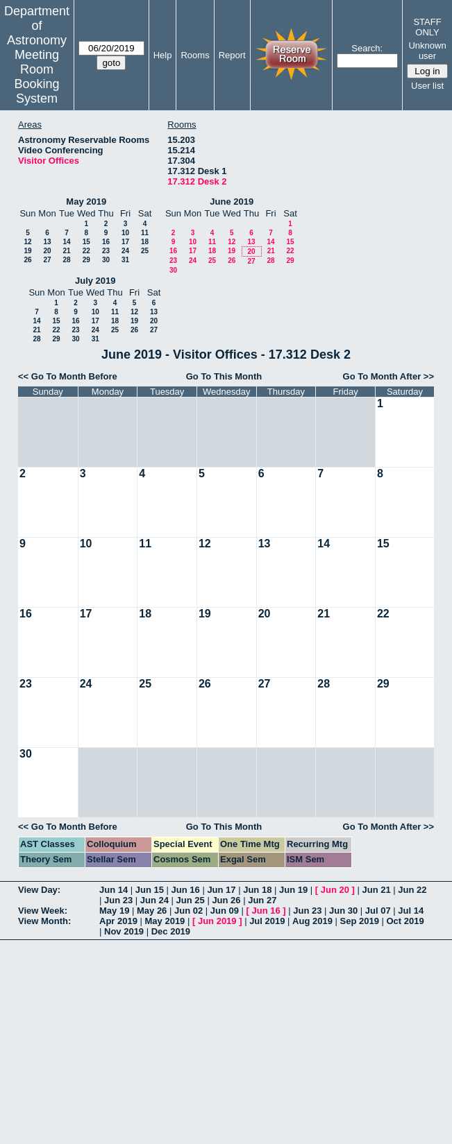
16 (106, 242)
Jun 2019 (217, 921)
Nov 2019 (124, 931)
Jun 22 (412, 890)
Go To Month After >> (388, 376)
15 (86, 242)
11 (145, 233)
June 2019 (231, 201)
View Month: (44, 921)
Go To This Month (224, 376)
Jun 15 (149, 890)
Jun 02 (188, 910)
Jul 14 (411, 910)
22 (86, 251)
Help (162, 55)
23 (106, 251)
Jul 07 (378, 910)
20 (47, 251)
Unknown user (427, 50)
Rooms (195, 55)
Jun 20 (335, 890)
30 (106, 260)
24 (125, 251)
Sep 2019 (359, 921)
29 (86, 260)
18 (145, 242)
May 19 (114, 910)
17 (125, 242)
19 (27, 251)
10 (125, 233)
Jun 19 (293, 890)
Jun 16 (185, 890)
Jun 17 (221, 890)
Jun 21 (376, 890)
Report (232, 55)
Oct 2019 (405, 921)
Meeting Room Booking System (36, 76)
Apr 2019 (118, 921)
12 (27, 242)
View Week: (42, 910)
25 (145, 251)
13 (47, 242)
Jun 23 (118, 900)
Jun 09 (224, 910)
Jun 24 (154, 900)
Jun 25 (190, 900)
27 (47, 260)
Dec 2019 (170, 931)
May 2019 (86, 201)
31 (125, 260)
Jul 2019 (267, 921)
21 (66, 251)
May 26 (152, 910)
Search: (367, 48)
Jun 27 (262, 900)
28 (66, 260)
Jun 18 (257, 890)
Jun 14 (113, 890)
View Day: (39, 890)
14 (66, 242)
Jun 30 (343, 910)
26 (27, 260)
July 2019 (95, 280)
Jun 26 (226, 900)
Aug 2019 (312, 921)
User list (427, 85)
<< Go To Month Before (67, 376)
